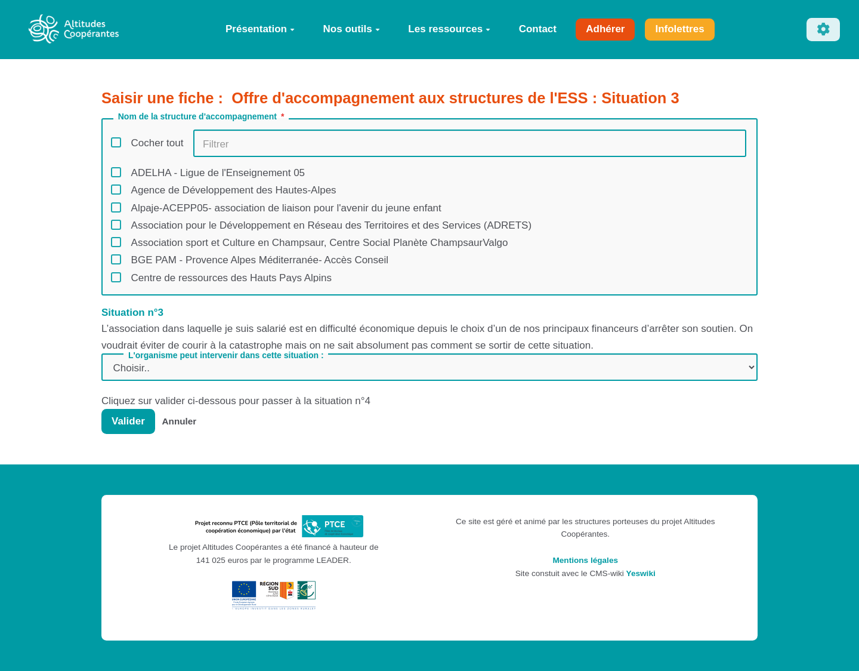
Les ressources (449, 29)
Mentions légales (585, 560)
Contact (538, 29)
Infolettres (679, 29)
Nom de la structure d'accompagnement (202, 116)
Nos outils (351, 29)
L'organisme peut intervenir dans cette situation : (226, 355)
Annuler (179, 421)
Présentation (260, 29)
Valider (128, 421)
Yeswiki (641, 573)
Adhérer (605, 29)
